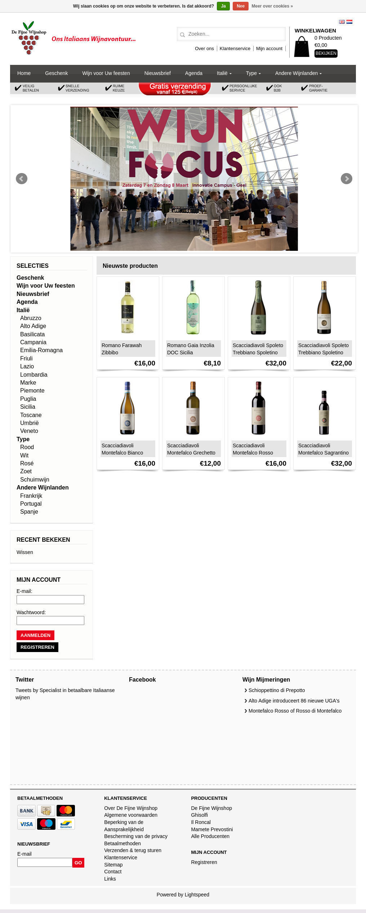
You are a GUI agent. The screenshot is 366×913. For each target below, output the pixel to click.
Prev (21, 179)
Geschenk (56, 73)
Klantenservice (235, 48)
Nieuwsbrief (157, 73)
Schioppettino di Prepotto (277, 690)
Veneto (29, 431)
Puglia (28, 399)
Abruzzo (30, 318)
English (342, 22)
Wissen (25, 552)
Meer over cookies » (272, 6)
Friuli (26, 358)
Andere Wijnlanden (296, 73)
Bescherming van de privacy (136, 836)
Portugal (31, 504)
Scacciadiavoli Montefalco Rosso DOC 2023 (253, 453)
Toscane (31, 415)
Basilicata (32, 334)
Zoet (26, 471)
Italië (222, 73)
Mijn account (269, 48)
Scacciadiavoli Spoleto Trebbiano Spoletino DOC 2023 (323, 352)
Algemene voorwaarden (130, 815)
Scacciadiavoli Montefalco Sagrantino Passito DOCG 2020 (323, 453)
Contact (112, 871)
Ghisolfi (199, 815)
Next (346, 179)
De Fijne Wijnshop (211, 808)
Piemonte (32, 390)
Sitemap (113, 865)
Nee (241, 6)
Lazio (27, 366)
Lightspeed (197, 895)
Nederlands (349, 22)
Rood (27, 447)
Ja (223, 6)
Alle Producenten (210, 836)
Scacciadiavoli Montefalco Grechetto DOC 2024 (191, 453)
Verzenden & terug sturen (132, 850)
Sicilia (27, 407)
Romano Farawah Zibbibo (122, 348)
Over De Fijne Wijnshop (130, 808)
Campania (33, 342)
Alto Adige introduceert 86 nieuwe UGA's (294, 701)
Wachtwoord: (31, 612)
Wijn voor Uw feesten (106, 73)
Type (251, 73)
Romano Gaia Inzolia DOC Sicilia (190, 348)
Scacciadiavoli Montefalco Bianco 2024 (122, 453)
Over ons (204, 48)
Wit (24, 455)
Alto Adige (33, 326)
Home (24, 73)
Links (110, 879)
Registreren (204, 862)
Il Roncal (200, 822)
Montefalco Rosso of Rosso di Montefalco (295, 711)
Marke (28, 383)
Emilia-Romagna (41, 350)
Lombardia (34, 375)
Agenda (193, 73)
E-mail (24, 854)
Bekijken (326, 53)
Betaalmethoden (122, 843)
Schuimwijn (34, 480)
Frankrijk (31, 496)
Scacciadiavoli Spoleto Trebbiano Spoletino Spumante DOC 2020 (258, 352)
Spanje (29, 512)
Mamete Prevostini (212, 829)
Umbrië (29, 423)
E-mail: (24, 591)
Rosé (27, 463)
